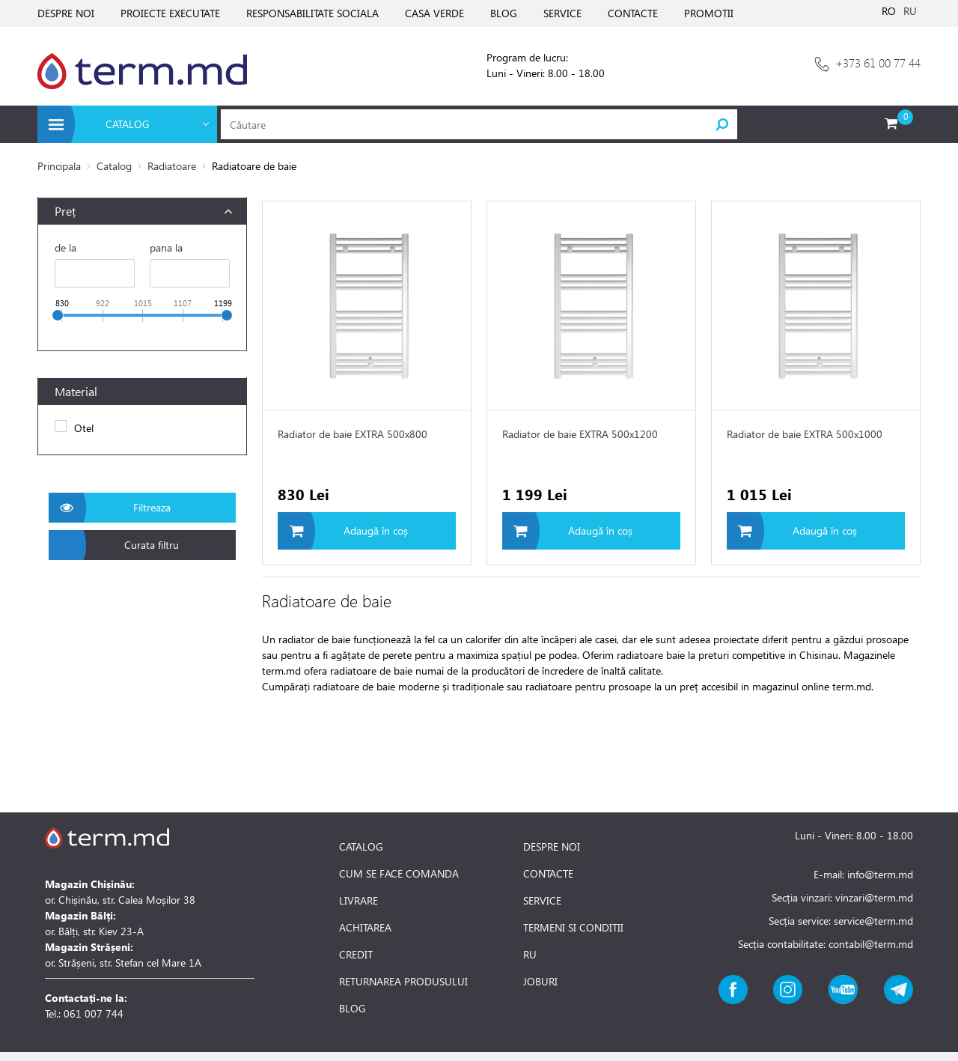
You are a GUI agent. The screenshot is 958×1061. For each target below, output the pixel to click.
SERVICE (562, 13)
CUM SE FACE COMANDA (399, 874)
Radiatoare (171, 166)
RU (910, 11)
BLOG (503, 13)
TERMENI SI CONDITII (573, 927)
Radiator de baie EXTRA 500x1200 (580, 434)
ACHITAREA (365, 927)
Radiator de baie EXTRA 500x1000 (804, 434)
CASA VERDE (434, 13)
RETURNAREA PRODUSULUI (403, 981)
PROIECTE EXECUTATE (170, 13)
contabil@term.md (871, 944)
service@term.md (873, 920)
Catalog (114, 166)
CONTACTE (633, 13)
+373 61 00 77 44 (878, 62)
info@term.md (880, 874)
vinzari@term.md (874, 897)
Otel (84, 428)
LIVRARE (358, 901)
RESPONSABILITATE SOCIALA (312, 13)
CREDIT (356, 954)
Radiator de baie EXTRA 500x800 (352, 434)
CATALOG (361, 847)
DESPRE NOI (65, 13)
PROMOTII (708, 13)
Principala (59, 166)
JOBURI (540, 981)
